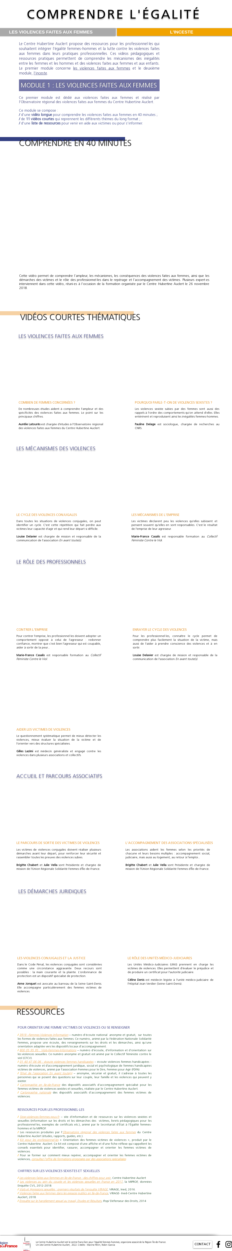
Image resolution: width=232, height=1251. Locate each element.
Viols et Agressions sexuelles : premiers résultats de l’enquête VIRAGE (63, 1189)
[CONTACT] (202, 1244)
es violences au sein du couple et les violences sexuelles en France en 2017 (71, 1182)
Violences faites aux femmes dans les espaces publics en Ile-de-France (63, 1193)
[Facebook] (218, 1244)
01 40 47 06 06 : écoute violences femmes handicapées (57, 1062)
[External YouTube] (114, 211)
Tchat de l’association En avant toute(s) (46, 1073)
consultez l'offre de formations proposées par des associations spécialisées (79, 1159)
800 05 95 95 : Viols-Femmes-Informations (48, 1050)
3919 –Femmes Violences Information (43, 1035)
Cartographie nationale (35, 1092)
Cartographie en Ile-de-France (40, 1085)
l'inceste (40, 74)
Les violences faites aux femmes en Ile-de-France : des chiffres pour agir (65, 1178)
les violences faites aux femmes (101, 69)
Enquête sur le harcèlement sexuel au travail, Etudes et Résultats (60, 1201)
